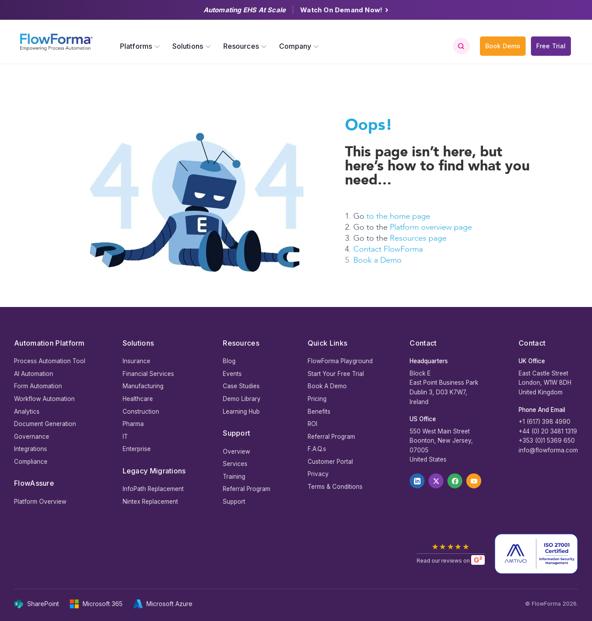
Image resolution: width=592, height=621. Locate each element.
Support (234, 501)
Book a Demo (377, 260)
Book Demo (502, 46)
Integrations (30, 448)
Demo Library (242, 398)
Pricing (317, 398)
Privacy (318, 473)
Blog (229, 361)
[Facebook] (454, 480)
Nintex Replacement (150, 501)
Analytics (27, 411)
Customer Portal (330, 461)
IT (125, 436)
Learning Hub (241, 411)
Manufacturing (143, 386)
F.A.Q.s (317, 448)
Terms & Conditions (335, 486)
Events (232, 373)
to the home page (398, 216)
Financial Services (148, 373)
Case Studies (241, 386)
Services (235, 463)
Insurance (136, 361)
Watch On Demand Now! (344, 10)
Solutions (187, 46)
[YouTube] (473, 480)
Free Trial (551, 46)
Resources (241, 46)
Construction (141, 411)
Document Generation (45, 423)
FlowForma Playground (340, 361)
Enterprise (137, 448)
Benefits (319, 411)
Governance (31, 436)
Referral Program (246, 488)
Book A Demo (327, 386)
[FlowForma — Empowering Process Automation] (56, 41)
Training (234, 476)
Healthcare (138, 398)
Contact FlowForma (388, 249)
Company (295, 46)
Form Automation (38, 386)
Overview (236, 451)
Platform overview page (431, 227)
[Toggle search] (461, 46)
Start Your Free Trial (336, 373)
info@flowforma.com (548, 450)
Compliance (30, 461)
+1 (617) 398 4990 (544, 421)
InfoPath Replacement (153, 488)
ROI (312, 423)
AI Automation (33, 373)
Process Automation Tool (49, 361)
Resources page (419, 238)
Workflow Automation (44, 398)
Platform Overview (40, 501)
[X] (436, 480)
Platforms (136, 46)
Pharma (133, 423)
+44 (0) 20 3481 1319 (548, 431)
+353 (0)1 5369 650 (547, 440)
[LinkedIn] (417, 480)
